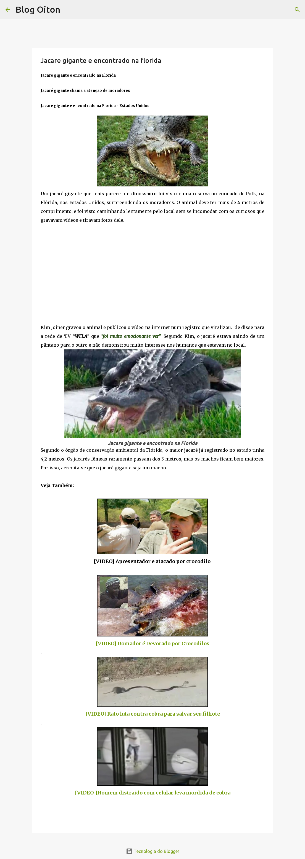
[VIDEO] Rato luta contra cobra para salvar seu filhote (152, 714)
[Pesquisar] (297, 9)
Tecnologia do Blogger (152, 851)
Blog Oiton (37, 9)
